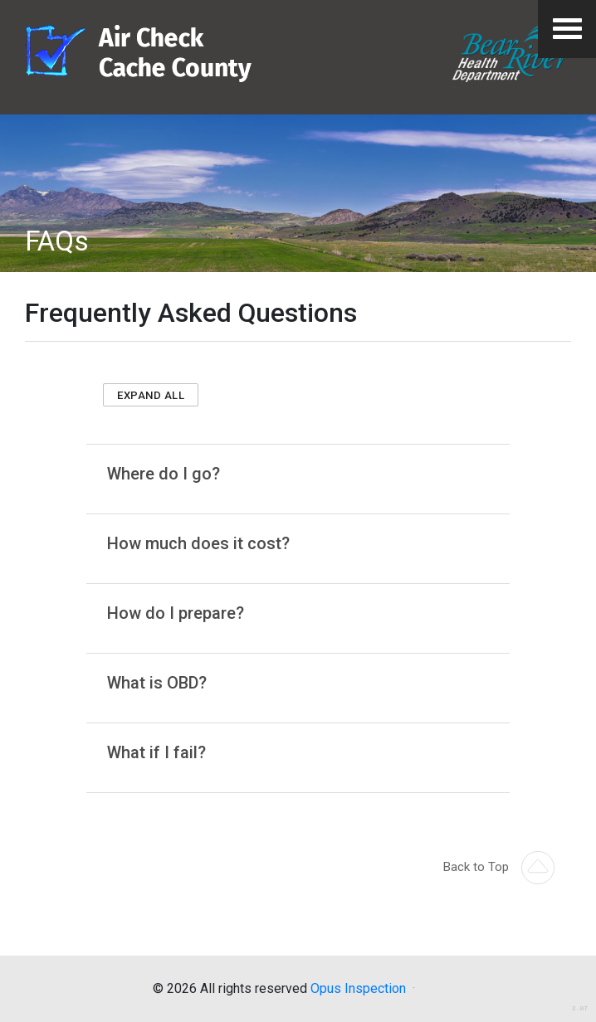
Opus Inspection (358, 988)
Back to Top (498, 866)
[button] (150, 394)
